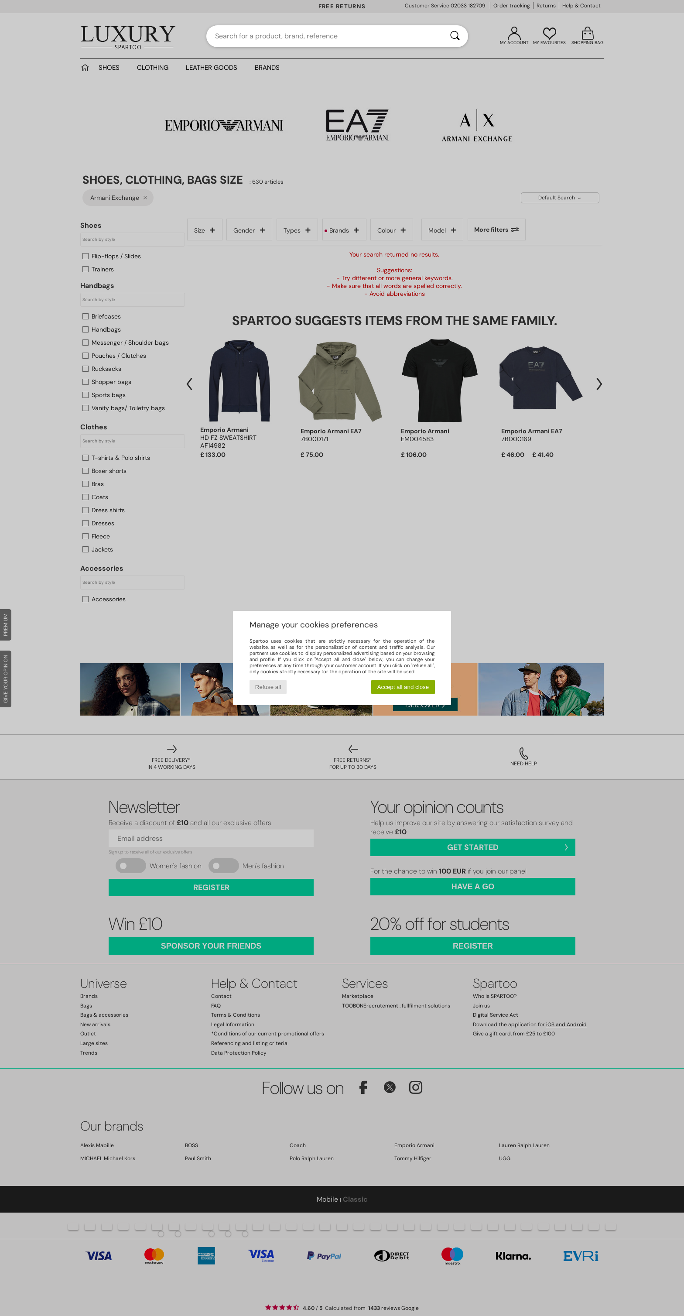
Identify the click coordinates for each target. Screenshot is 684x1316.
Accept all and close (403, 687)
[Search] (455, 36)
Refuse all (268, 687)
